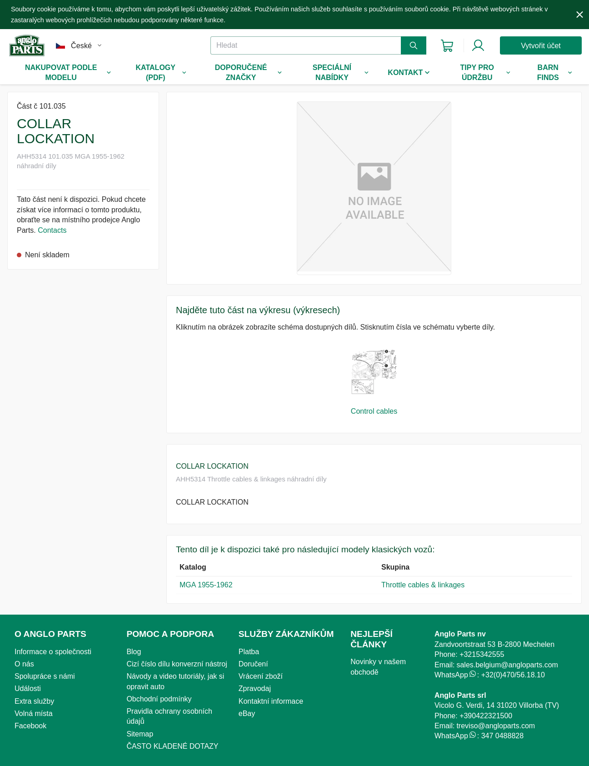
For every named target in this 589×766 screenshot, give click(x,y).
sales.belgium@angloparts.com (507, 665)
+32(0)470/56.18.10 (513, 675)
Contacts (52, 230)
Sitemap (139, 734)
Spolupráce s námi (45, 676)
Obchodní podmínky (158, 699)
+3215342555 (481, 654)
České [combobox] (81, 46)
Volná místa (34, 713)
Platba (249, 652)
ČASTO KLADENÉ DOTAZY (172, 746)
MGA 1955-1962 (206, 585)
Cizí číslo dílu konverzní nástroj (176, 664)
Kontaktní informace (271, 701)
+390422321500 (485, 716)
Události (28, 688)
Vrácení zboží (261, 676)
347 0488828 (502, 736)
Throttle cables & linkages (422, 585)
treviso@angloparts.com (495, 726)
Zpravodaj (255, 688)
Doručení (253, 664)
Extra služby (34, 701)
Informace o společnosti (53, 652)
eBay (247, 713)
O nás (24, 664)
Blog (133, 652)
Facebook (30, 726)
